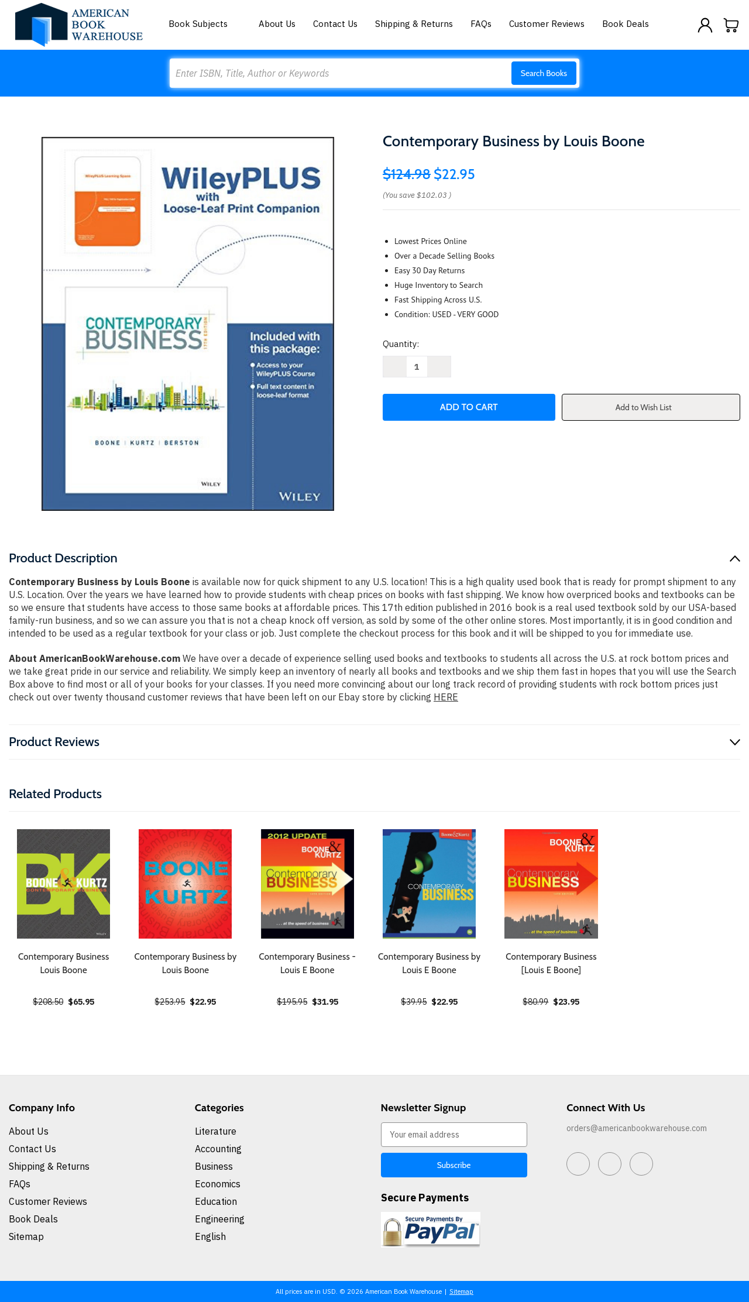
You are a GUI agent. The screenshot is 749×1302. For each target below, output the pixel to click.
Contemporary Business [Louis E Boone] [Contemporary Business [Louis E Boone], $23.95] (551, 963)
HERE (446, 697)
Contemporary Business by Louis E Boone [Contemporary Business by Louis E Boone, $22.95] (429, 963)
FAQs (481, 23)
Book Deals (625, 23)
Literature (215, 1131)
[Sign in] (705, 25)
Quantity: (401, 343)
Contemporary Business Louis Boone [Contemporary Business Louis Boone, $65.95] (63, 963)
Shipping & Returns (414, 23)
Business (214, 1166)
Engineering (220, 1219)
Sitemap (26, 1236)
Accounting (218, 1149)
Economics (217, 1184)
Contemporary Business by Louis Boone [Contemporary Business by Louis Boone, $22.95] (185, 963)
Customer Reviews (547, 23)
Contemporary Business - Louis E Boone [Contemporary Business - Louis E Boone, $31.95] (307, 963)
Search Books (544, 73)
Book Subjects (205, 23)
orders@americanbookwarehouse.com (636, 1128)
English (210, 1236)
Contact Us (335, 23)
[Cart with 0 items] (731, 25)
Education (216, 1201)
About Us (277, 23)
